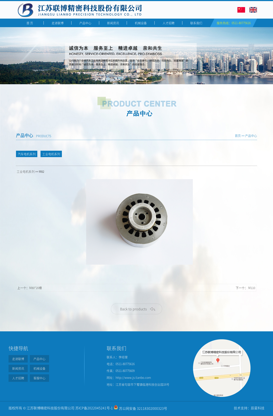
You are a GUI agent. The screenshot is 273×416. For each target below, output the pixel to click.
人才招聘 (168, 23)
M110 (251, 288)
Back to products (133, 308)
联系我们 (196, 23)
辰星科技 (257, 407)
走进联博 (58, 23)
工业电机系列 (51, 154)
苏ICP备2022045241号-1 (94, 407)
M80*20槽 (35, 288)
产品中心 (85, 23)
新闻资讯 (113, 23)
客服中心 (39, 378)
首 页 (29, 23)
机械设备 (141, 23)
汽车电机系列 (27, 154)
